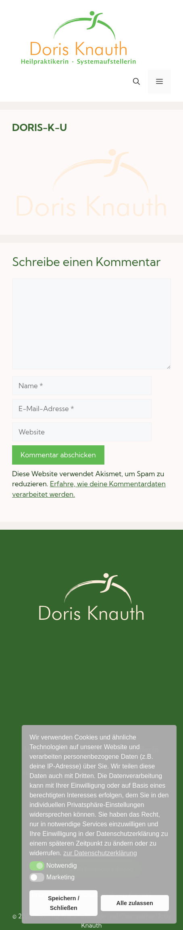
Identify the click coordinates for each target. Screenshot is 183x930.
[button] (136, 82)
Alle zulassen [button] (134, 903)
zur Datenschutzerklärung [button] (100, 853)
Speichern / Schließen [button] (63, 903)
